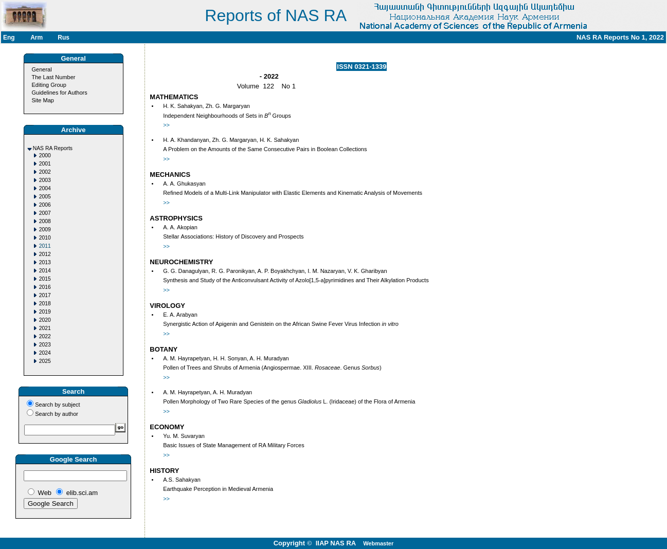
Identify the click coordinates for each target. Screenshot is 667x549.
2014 (45, 270)
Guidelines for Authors (59, 92)
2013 (45, 262)
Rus (63, 37)
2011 (45, 246)
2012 (45, 254)
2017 (45, 295)
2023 (45, 344)
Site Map (43, 100)
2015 (45, 279)
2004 (45, 188)
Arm (36, 37)
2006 (45, 205)
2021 (45, 328)
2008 (45, 221)
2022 (45, 336)
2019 (45, 312)
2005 (45, 196)
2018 (45, 303)
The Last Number (54, 77)
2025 (45, 361)
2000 (45, 155)
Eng (9, 37)
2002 (45, 172)
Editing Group (49, 85)
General (42, 69)
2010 (45, 238)
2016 (45, 287)
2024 (45, 353)
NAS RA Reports (53, 148)
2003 (45, 180)
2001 (45, 164)
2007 (45, 213)
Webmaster (378, 543)
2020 (45, 320)
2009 (45, 229)
